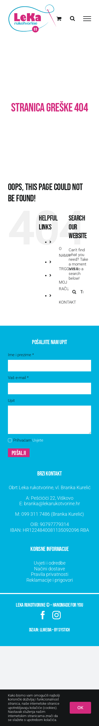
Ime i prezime (21, 354)
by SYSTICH (62, 630)
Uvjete (37, 440)
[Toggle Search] (72, 18)
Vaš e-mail (18, 377)
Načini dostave (49, 568)
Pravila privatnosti (49, 574)
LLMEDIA (45, 630)
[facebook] (43, 615)
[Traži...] (74, 292)
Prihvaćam (28, 440)
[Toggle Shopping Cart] (59, 18)
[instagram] (56, 615)
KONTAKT (67, 302)
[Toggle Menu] (87, 18)
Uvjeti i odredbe (49, 563)
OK (80, 707)
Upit (11, 400)
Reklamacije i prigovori (49, 580)
